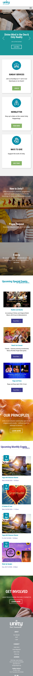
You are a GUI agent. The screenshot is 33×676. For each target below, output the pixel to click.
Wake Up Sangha (7, 564)
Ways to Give (16, 149)
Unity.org (16, 654)
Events (16, 255)
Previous (3, 38)
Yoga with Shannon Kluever (10, 477)
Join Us (16, 88)
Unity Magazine (17, 649)
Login (16, 639)
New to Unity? (16, 188)
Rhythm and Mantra (17, 310)
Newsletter (16, 112)
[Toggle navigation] (30, 8)
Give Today (16, 163)
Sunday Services (16, 74)
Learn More (16, 47)
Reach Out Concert (16, 345)
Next (29, 38)
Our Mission (16, 635)
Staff (16, 637)
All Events (26, 448)
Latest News (6, 597)
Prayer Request (16, 224)
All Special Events (22, 282)
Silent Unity (16, 652)
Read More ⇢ (17, 321)
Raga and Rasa (16, 381)
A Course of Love (7, 506)
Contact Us (27, 597)
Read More (16, 126)
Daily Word (16, 647)
